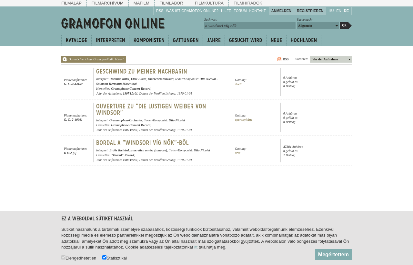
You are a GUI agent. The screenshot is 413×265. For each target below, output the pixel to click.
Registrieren (310, 11)
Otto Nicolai (207, 79)
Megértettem (333, 254)
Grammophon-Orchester (125, 120)
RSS (160, 11)
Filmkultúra (209, 3)
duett (238, 84)
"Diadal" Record (122, 155)
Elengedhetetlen (78, 257)
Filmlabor (171, 3)
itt (195, 247)
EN (338, 11)
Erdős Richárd (119, 150)
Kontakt (257, 11)
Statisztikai (114, 257)
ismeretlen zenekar (160, 79)
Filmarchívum (108, 3)
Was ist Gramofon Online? (192, 11)
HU (331, 11)
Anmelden (281, 11)
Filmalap (71, 3)
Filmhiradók (248, 3)
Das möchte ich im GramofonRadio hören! (96, 59)
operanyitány (243, 119)
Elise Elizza (138, 79)
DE (346, 11)
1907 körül (130, 93)
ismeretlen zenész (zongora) (148, 150)
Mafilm (141, 3)
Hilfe (226, 11)
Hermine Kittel (119, 79)
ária (237, 153)
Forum (240, 11)
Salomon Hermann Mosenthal (116, 84)
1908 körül (130, 160)
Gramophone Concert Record (130, 88)
